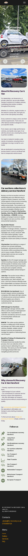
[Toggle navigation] (24, 2)
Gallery (4, 536)
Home (4, 533)
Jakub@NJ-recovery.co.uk (11, 521)
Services (5, 539)
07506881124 (7, 524)
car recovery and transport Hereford (15, 407)
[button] (5, 61)
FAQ (3, 541)
